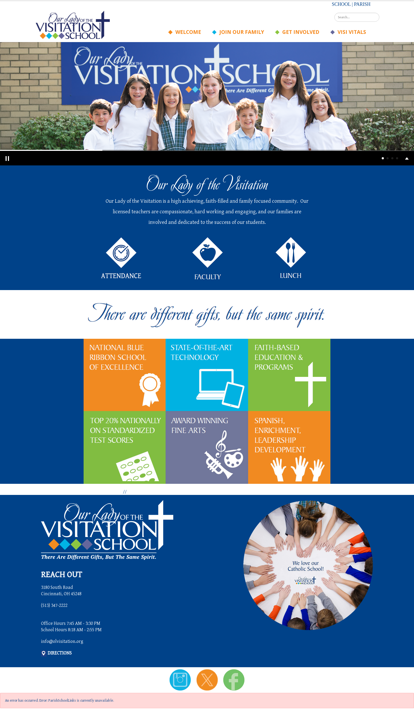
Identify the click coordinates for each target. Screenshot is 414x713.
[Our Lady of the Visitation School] (73, 24)
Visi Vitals (350, 32)
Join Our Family (240, 32)
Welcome (186, 32)
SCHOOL (341, 4)
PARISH (362, 4)
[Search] (356, 17)
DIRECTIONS (60, 653)
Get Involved (299, 32)
